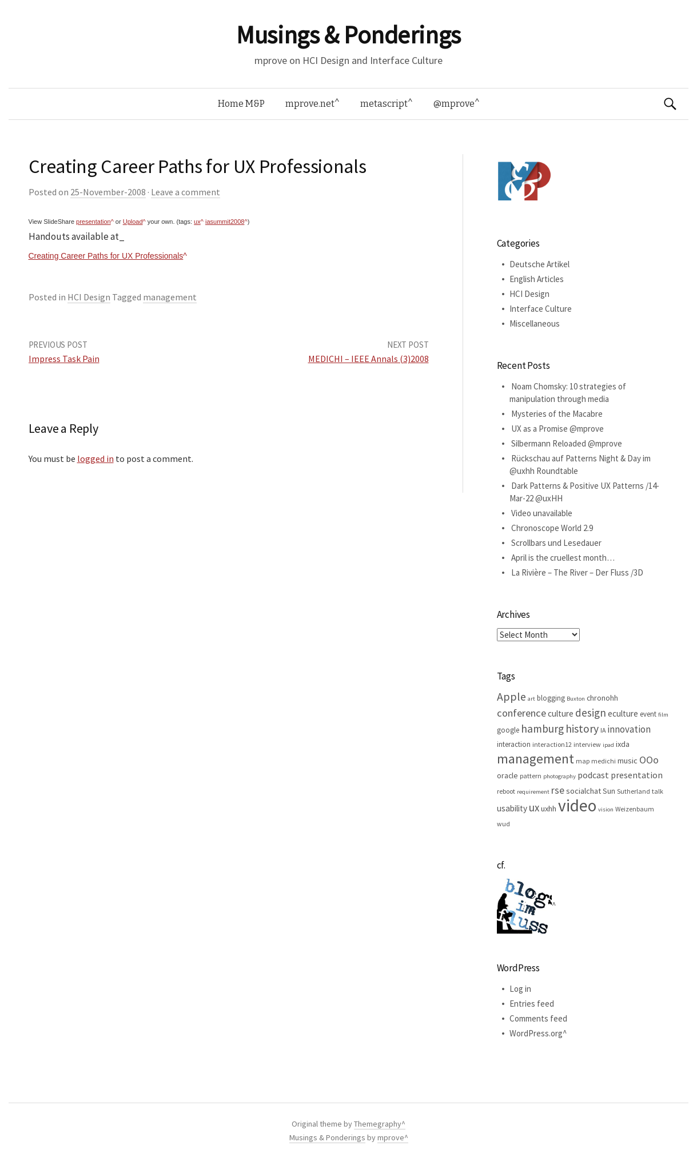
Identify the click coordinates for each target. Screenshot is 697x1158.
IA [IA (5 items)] (603, 730)
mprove (390, 1137)
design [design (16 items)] (590, 712)
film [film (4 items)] (663, 714)
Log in (520, 988)
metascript (384, 103)
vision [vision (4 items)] (606, 809)
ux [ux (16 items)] (534, 807)
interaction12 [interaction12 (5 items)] (552, 744)
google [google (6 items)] (508, 730)
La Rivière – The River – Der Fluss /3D (577, 572)
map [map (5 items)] (583, 761)
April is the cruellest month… (563, 557)
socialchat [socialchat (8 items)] (583, 791)
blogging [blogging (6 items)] (551, 698)
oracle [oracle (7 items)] (507, 775)
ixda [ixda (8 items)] (623, 744)
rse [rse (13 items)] (557, 790)
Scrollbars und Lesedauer (556, 542)
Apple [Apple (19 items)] (511, 696)
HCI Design (88, 297)
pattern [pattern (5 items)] (530, 775)
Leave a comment (185, 192)
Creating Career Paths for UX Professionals (106, 255)
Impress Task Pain (64, 358)
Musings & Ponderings (348, 34)
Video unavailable (541, 513)
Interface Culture (540, 308)
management (170, 297)
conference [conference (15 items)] (521, 712)
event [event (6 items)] (648, 714)
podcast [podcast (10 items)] (593, 775)
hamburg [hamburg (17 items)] (542, 728)
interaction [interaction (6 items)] (514, 744)
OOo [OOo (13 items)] (649, 760)
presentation (93, 221)
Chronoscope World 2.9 (552, 527)
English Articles (536, 279)
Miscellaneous (534, 323)
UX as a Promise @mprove (557, 428)
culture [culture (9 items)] (560, 713)
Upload (133, 221)
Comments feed (538, 1018)
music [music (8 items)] (628, 760)
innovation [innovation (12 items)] (629, 729)
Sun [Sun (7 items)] (609, 791)
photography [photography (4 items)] (559, 776)
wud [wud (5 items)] (503, 823)
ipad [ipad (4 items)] (608, 745)
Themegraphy (377, 1124)
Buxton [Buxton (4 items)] (576, 698)
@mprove (454, 103)
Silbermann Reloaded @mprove (566, 443)
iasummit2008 (224, 221)
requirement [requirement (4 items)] (533, 791)
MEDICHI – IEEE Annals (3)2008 (368, 358)
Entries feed (531, 1003)
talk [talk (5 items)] (657, 791)
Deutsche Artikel (539, 264)
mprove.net (309, 103)
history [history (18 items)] (582, 728)
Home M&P (241, 103)
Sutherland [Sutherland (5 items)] (633, 791)
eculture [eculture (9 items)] (623, 713)
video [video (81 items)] (577, 805)
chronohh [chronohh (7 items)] (602, 698)
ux (197, 221)
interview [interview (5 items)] (587, 744)
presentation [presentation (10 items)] (637, 775)
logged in (95, 458)
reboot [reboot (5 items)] (506, 791)
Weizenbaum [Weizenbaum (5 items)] (634, 809)
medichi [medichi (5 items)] (603, 761)
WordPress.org (536, 1033)
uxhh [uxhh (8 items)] (548, 808)
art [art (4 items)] (531, 698)
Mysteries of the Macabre (557, 413)
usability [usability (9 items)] (512, 808)
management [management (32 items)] (535, 758)
